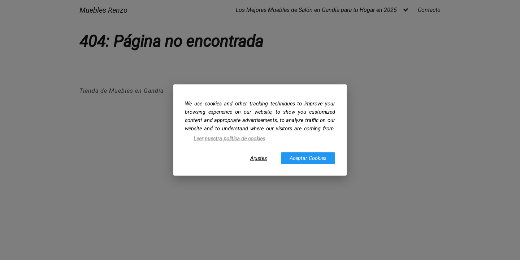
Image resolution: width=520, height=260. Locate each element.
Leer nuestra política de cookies (229, 139)
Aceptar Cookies (308, 158)
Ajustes (258, 158)
